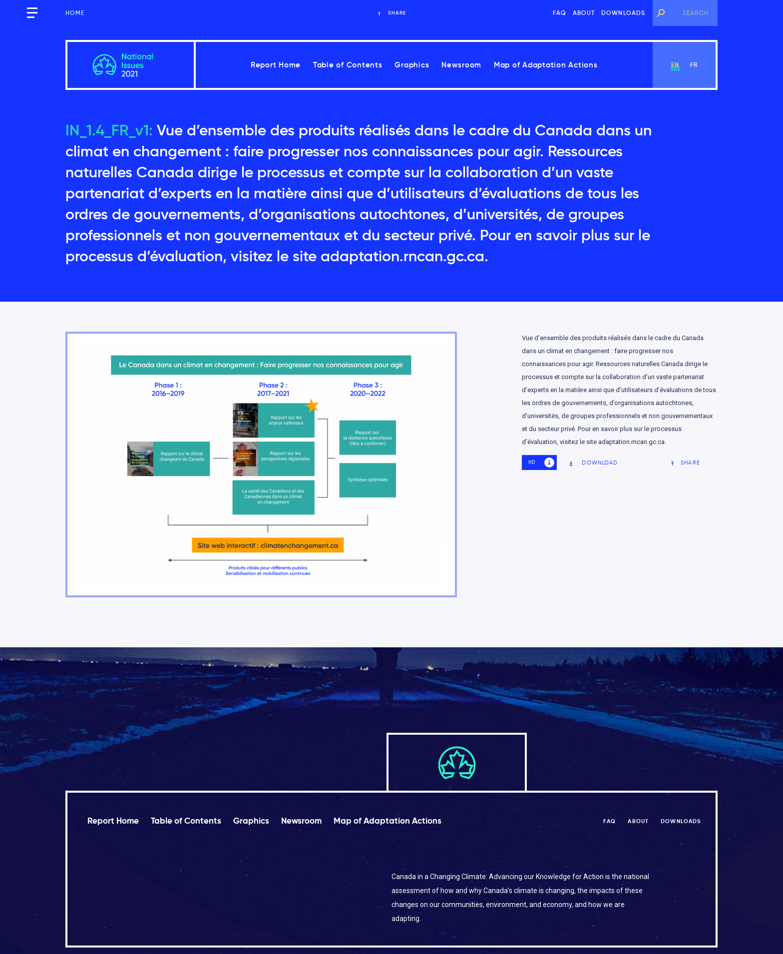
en (675, 64)
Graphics (411, 64)
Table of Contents (348, 64)
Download (593, 463)
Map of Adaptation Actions (546, 64)
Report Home (276, 64)
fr (694, 64)
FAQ (560, 12)
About (584, 12)
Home (75, 12)
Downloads (623, 12)
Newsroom (461, 64)
